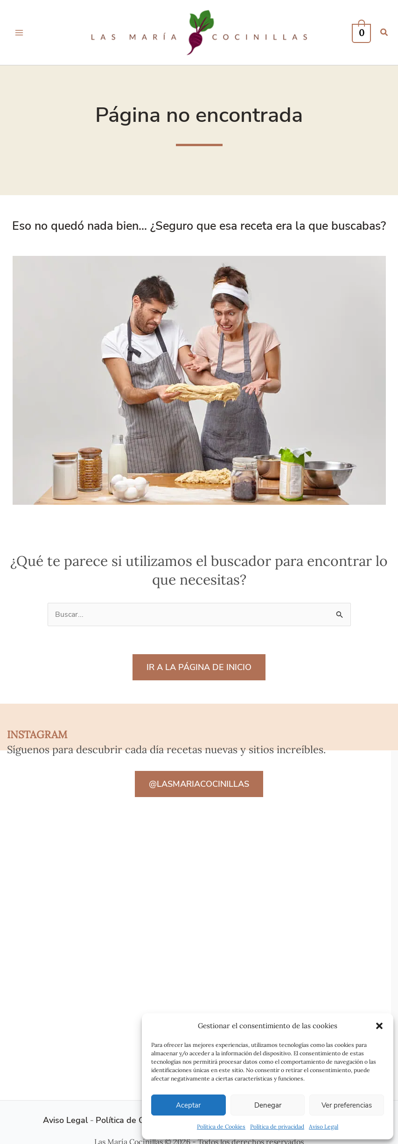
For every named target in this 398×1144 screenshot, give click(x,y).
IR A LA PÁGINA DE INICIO (199, 667)
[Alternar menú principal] (19, 32)
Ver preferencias (346, 1105)
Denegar (267, 1105)
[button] (379, 1026)
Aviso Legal (323, 1126)
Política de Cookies (221, 1126)
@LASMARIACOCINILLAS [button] (199, 784)
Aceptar (188, 1105)
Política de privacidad (277, 1126)
